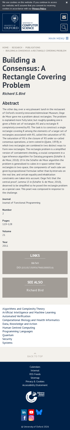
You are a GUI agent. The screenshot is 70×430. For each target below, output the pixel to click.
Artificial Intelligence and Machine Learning (29, 312)
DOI (35, 267)
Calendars (35, 366)
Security (7, 339)
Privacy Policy (39, 8)
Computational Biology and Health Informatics (31, 320)
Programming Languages (17, 331)
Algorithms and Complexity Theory (23, 309)
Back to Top (35, 355)
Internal (35, 370)
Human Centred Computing (18, 327)
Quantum (8, 335)
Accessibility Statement (35, 385)
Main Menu (58, 38)
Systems (7, 343)
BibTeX (35, 263)
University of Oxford (33, 426)
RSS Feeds (35, 374)
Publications (32, 47)
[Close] (67, 2)
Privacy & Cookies (35, 381)
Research (17, 47)
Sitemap (35, 377)
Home (5, 47)
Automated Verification (16, 316)
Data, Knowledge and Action (19, 324)
